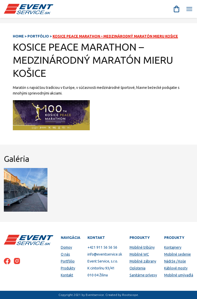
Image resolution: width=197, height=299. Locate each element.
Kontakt (67, 275)
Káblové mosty (176, 268)
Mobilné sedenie (177, 254)
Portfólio (38, 36)
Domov (66, 247)
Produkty (68, 268)
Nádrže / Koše (175, 261)
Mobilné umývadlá (178, 275)
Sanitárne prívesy (143, 275)
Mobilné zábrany (143, 261)
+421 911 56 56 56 (102, 247)
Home (18, 36)
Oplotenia (137, 268)
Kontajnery (172, 247)
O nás (65, 254)
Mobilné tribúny (142, 247)
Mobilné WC (139, 254)
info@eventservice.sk (104, 254)
